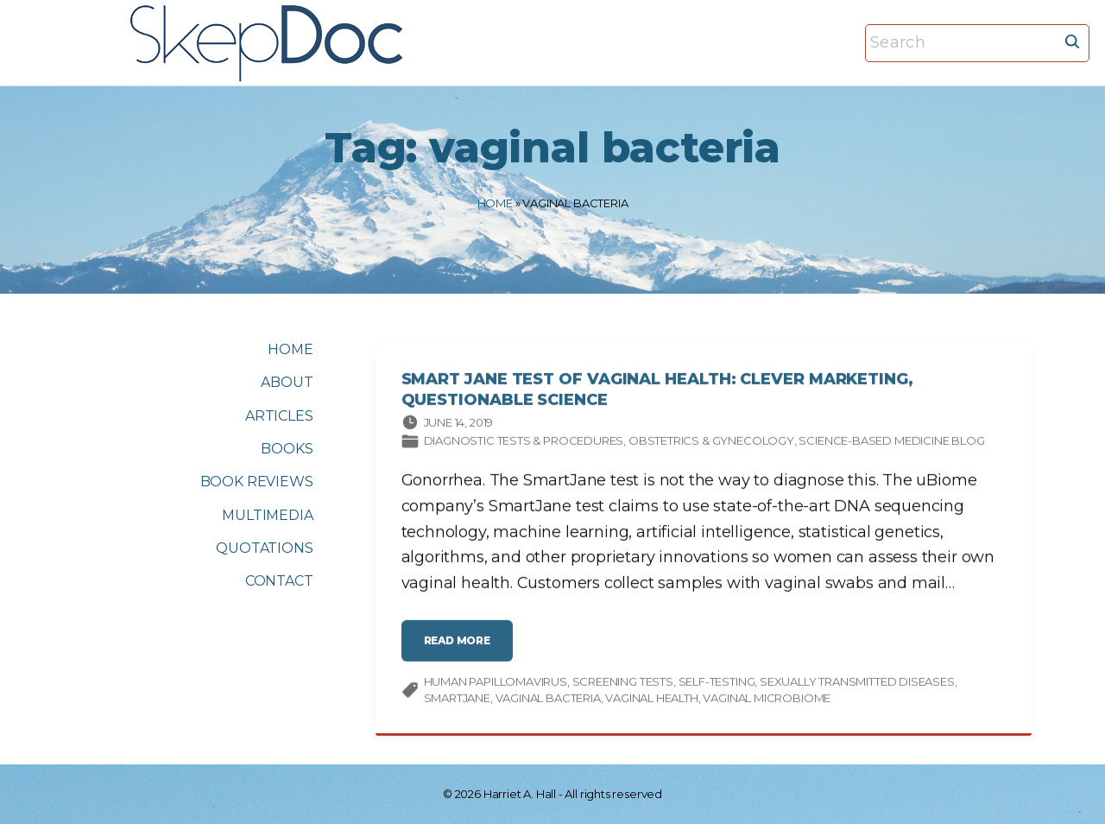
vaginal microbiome (766, 700)
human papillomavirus (495, 684)
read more (462, 650)
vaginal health (651, 700)
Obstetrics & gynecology (711, 443)
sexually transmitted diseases (857, 684)
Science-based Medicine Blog (891, 443)
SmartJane (457, 700)
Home (495, 203)
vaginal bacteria (548, 700)
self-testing (717, 684)
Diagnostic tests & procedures (524, 443)
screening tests (622, 684)
